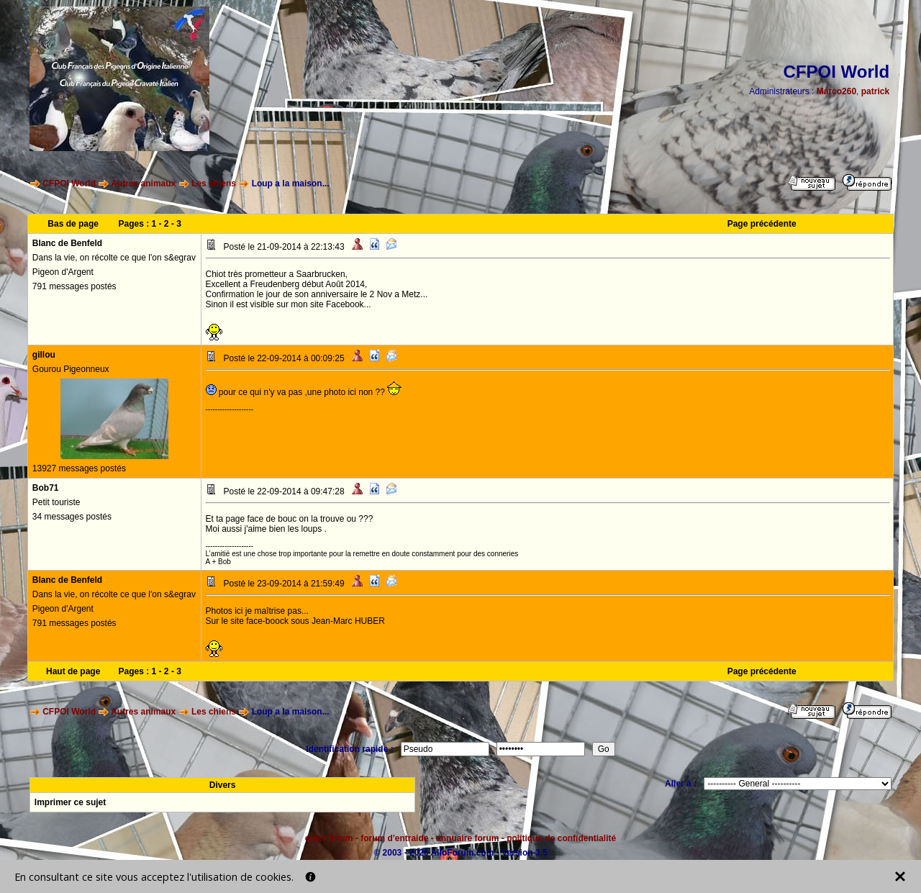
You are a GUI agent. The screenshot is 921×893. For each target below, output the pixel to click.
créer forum (329, 838)
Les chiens (213, 183)
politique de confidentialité (561, 838)
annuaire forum (467, 838)
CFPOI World (69, 183)
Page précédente (762, 224)
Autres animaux (143, 183)
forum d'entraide (394, 838)
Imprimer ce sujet (70, 802)
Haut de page (73, 671)
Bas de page (73, 224)
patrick (875, 91)
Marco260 (836, 91)
